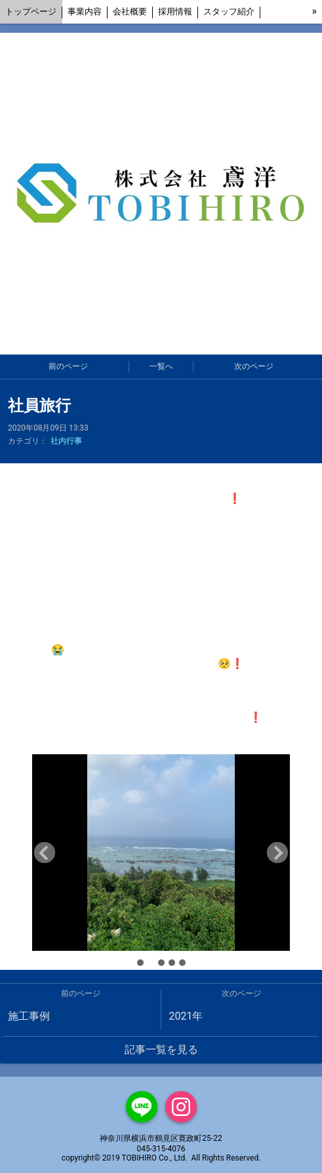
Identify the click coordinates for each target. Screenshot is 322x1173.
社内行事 (66, 441)
